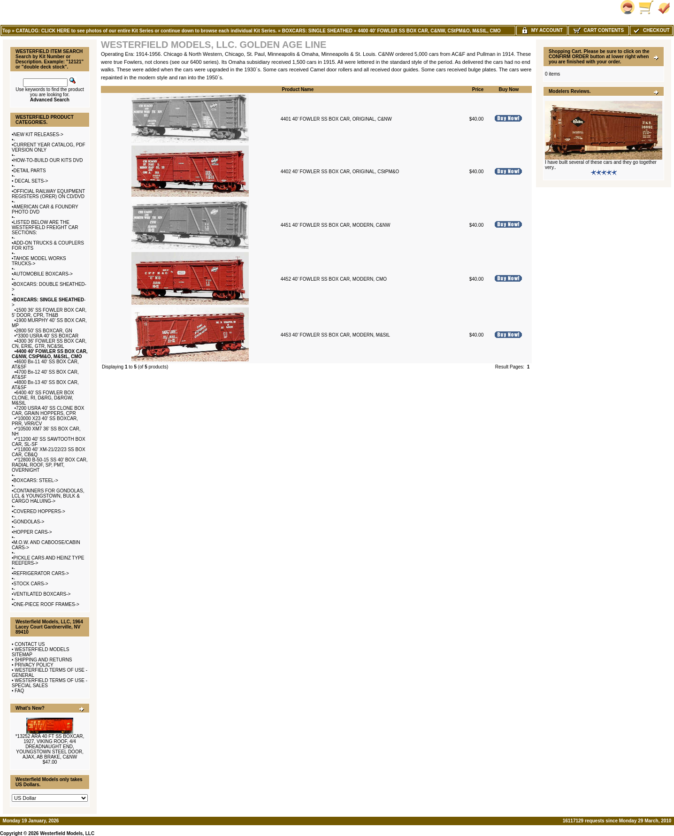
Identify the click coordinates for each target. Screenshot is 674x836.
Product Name (298, 89)
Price (477, 89)
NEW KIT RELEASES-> (38, 134)
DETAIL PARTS (30, 170)
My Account (542, 30)
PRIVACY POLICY (34, 664)
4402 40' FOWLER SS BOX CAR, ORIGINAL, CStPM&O (340, 171)
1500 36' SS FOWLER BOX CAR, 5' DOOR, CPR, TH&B (49, 312)
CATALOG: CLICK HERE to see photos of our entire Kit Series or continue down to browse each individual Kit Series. (146, 30)
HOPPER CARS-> (33, 532)
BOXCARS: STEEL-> (36, 480)
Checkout (651, 30)
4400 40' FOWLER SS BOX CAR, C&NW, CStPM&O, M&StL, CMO (429, 30)
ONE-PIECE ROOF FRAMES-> (46, 604)
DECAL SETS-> (31, 181)
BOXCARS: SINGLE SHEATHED (317, 30)
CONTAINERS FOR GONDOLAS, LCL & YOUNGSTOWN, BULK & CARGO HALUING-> (48, 496)
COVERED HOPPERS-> (39, 511)
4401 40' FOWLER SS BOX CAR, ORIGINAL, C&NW (336, 119)
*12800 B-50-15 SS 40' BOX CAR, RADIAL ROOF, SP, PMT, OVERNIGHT (50, 465)
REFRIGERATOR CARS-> (41, 573)
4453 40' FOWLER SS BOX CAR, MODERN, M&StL (335, 334)
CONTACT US (30, 644)
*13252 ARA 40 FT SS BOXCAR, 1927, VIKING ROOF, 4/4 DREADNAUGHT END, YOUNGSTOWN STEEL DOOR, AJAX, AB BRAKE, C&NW (49, 746)
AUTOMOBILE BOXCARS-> (43, 273)
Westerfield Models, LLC (67, 833)
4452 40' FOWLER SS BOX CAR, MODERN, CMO (334, 279)
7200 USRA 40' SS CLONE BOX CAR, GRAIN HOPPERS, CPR (48, 411)
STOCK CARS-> (31, 583)
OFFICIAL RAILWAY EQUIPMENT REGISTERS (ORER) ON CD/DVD (48, 194)
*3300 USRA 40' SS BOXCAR (47, 335)
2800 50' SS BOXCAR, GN (44, 330)
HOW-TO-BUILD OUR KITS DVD (48, 160)
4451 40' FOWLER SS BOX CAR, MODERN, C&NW (336, 225)
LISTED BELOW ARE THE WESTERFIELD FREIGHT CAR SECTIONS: (45, 227)
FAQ (19, 690)
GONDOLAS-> (29, 521)
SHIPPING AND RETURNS (43, 659)
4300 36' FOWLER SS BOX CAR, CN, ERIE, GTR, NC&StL (49, 343)
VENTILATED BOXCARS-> (42, 594)
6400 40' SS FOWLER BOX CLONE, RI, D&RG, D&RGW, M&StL (43, 398)
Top (6, 30)
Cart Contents (599, 30)
